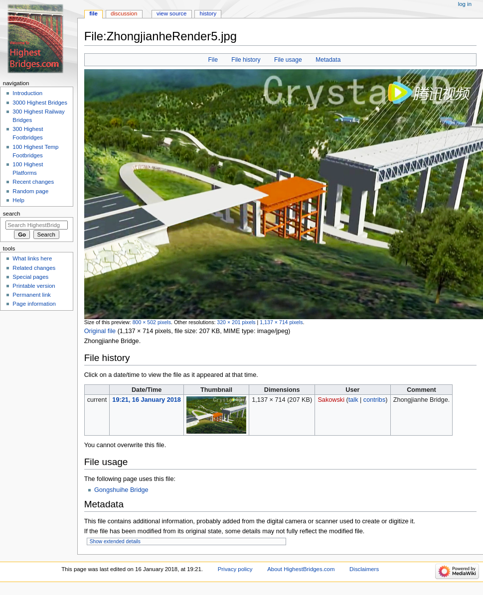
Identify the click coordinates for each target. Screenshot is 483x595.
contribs (374, 399)
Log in (465, 4)
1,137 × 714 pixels (281, 322)
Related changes (33, 268)
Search (11, 214)
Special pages (30, 277)
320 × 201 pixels (236, 322)
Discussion (124, 13)
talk (353, 399)
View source (171, 13)
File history (245, 59)
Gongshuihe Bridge (121, 489)
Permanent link (31, 295)
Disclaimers (364, 569)
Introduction (27, 93)
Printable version (33, 286)
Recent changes (33, 182)
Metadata (328, 59)
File (212, 59)
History (208, 13)
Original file (100, 331)
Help (18, 200)
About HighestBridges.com (300, 569)
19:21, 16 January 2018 (146, 399)
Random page (30, 191)
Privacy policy (235, 569)
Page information (34, 304)
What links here (32, 258)
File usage (288, 59)
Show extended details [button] (115, 541)
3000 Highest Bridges (39, 103)
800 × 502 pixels (152, 322)
